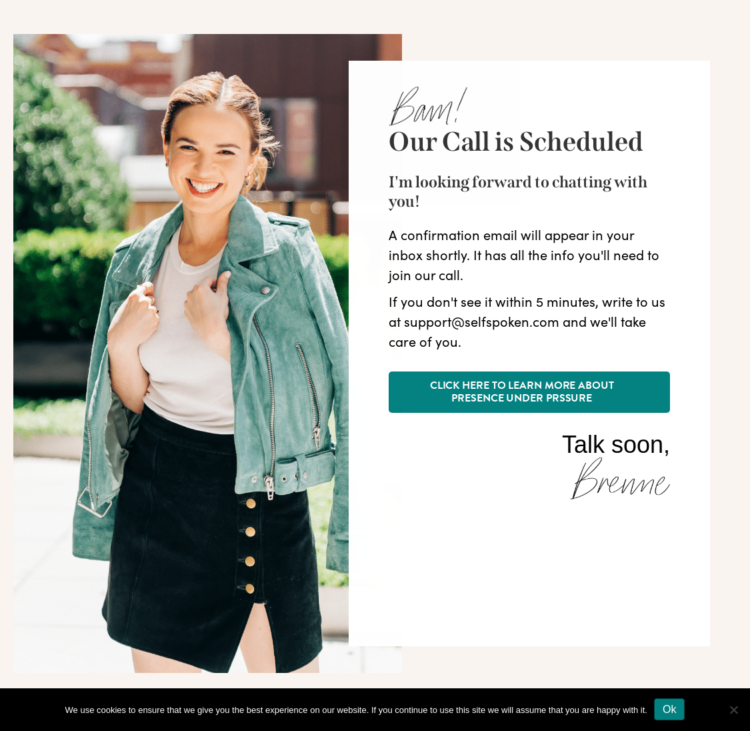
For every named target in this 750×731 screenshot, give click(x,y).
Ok (669, 709)
